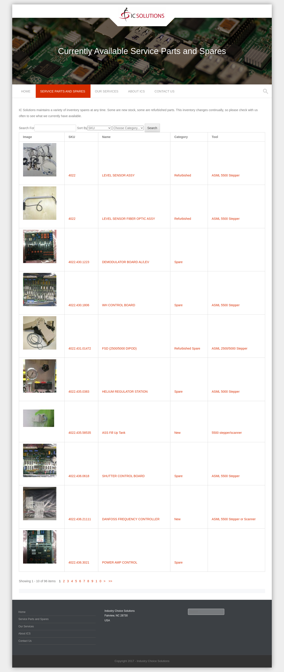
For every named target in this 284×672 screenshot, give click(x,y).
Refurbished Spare (187, 348)
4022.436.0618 (79, 476)
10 (99, 581)
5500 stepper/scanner (227, 432)
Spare (178, 262)
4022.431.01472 (80, 348)
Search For (26, 128)
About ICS (136, 91)
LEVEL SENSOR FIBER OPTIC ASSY (128, 218)
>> (110, 581)
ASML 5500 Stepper (226, 175)
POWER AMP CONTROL (119, 562)
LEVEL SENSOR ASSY (118, 175)
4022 (72, 175)
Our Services (106, 91)
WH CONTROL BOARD (118, 305)
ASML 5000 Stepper (226, 391)
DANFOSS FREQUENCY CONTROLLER (131, 519)
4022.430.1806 (79, 305)
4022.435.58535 (80, 432)
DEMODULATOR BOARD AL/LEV (125, 262)
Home (25, 91)
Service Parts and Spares (62, 91)
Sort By (82, 128)
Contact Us (165, 91)
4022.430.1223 (79, 262)
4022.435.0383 (79, 391)
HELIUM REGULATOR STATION (125, 391)
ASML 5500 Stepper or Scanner (234, 519)
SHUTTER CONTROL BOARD (123, 476)
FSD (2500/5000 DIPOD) (119, 348)
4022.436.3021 (79, 562)
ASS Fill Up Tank (113, 432)
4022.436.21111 (80, 519)
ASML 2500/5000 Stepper (229, 348)
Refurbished (182, 175)
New (177, 432)
